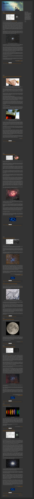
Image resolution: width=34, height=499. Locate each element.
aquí (22, 138)
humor (12, 141)
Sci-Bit (5, 3)
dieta (9, 141)
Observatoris (17, 63)
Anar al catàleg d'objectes (20, 486)
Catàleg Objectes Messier (20, 395)
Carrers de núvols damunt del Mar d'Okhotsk (10, 283)
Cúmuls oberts (13, 281)
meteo (11, 316)
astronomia (8, 63)
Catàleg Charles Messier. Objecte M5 (9, 430)
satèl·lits (15, 316)
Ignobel (13, 141)
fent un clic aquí (20, 60)
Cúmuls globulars (13, 63)
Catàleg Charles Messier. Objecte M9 (9, 13)
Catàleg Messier (10, 63)
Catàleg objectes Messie (18, 216)
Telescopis (20, 63)
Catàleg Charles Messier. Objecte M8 (9, 154)
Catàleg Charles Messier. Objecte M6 (9, 346)
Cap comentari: (6, 224)
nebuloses (15, 225)
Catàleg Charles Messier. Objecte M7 (9, 238)
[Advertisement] (13, 69)
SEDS (18, 63)
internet (14, 141)
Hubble (12, 225)
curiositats (8, 141)
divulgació (10, 141)
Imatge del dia (10, 316)
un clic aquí (21, 274)
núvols (14, 316)
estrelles (15, 281)
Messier (15, 63)
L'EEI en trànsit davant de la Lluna (8, 319)
